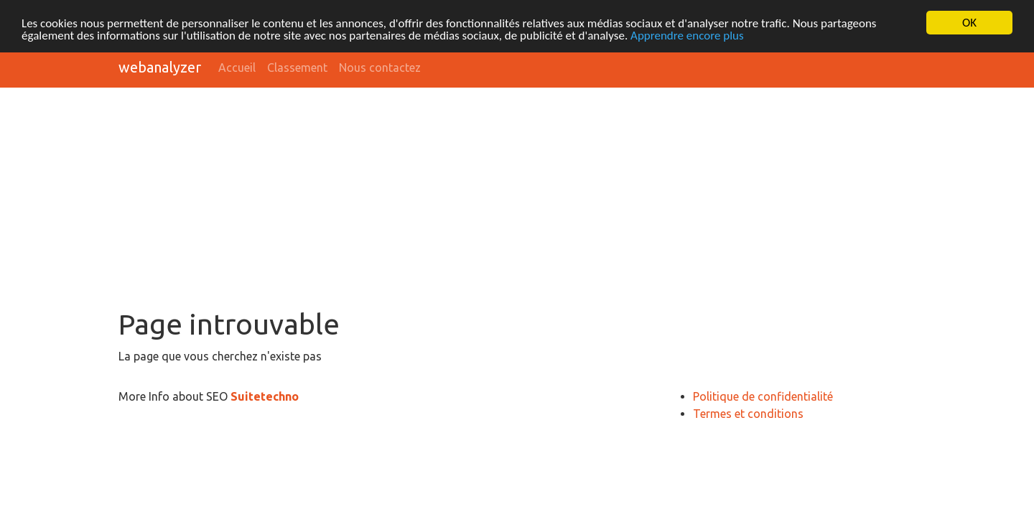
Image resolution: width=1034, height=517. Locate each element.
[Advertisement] (517, 199)
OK (969, 22)
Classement (297, 67)
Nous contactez (380, 67)
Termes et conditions (748, 413)
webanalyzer (159, 67)
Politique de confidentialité (763, 396)
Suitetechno (264, 396)
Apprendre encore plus (687, 35)
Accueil (237, 67)
